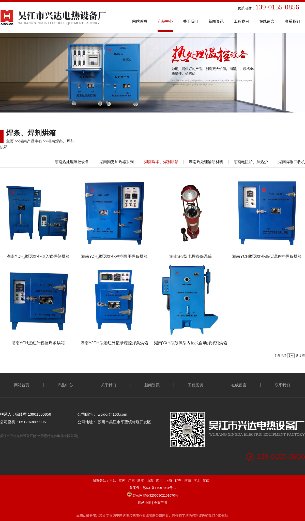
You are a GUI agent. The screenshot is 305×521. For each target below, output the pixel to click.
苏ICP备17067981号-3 (159, 488)
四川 (159, 481)
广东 (131, 481)
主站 (112, 481)
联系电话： (213, 8)
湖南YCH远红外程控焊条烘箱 (38, 343)
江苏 (122, 481)
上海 (168, 481)
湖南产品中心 (30, 141)
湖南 (206, 481)
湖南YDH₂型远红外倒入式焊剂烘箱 (38, 256)
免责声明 (160, 502)
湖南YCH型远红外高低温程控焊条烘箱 (267, 256)
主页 (10, 141)
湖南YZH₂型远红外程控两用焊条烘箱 (114, 256)
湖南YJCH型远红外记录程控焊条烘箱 (114, 343)
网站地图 (144, 502)
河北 (196, 481)
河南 (187, 481)
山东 (150, 481)
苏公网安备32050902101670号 (155, 495)
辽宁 (178, 481)
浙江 (140, 481)
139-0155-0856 (281, 456)
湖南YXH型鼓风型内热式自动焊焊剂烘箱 (190, 343)
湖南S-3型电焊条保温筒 (190, 256)
